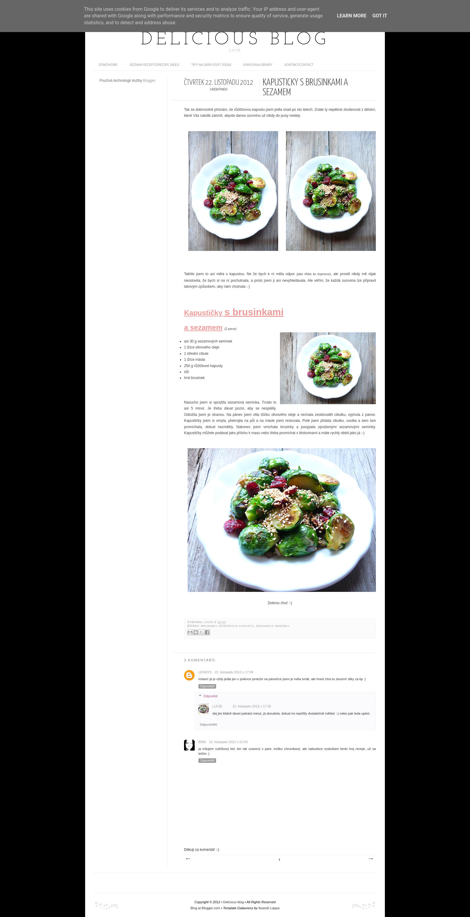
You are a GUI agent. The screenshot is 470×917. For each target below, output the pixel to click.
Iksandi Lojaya (268, 908)
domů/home (108, 64)
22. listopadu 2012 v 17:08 (234, 672)
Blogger (149, 80)
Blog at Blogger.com (205, 908)
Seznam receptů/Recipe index (154, 64)
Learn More (351, 16)
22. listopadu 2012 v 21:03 (228, 742)
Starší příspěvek (370, 859)
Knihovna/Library (258, 64)
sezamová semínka (273, 626)
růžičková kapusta (236, 626)
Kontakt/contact (299, 64)
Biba (202, 742)
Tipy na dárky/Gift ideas (211, 64)
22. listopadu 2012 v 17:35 (251, 706)
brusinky (209, 626)
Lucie (209, 622)
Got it (379, 16)
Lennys (205, 672)
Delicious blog (235, 40)
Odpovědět (207, 686)
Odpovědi (211, 696)
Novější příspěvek (188, 859)
